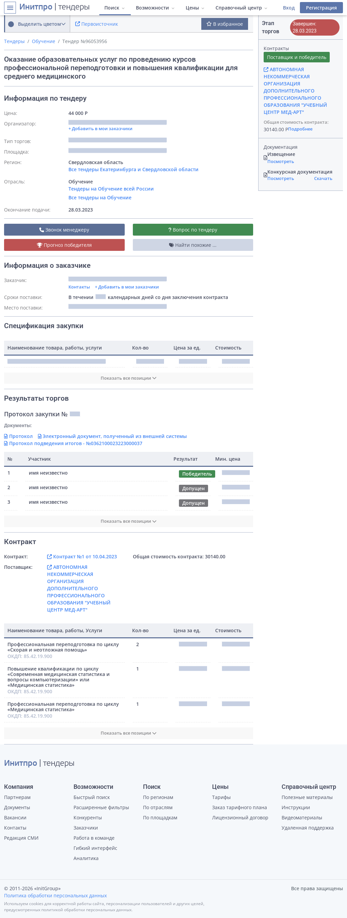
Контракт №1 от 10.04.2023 (82, 556)
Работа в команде (94, 838)
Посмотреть (280, 161)
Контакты (79, 287)
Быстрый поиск (92, 797)
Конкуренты (88, 817)
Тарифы (221, 797)
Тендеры (14, 41)
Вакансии (15, 817)
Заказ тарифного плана (239, 807)
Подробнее (300, 129)
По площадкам (160, 817)
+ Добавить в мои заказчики (127, 287)
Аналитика (86, 858)
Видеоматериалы (302, 817)
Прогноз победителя (64, 245)
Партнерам (17, 797)
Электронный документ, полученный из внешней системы (112, 436)
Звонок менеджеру (64, 229)
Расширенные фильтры (101, 807)
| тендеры (54, 7)
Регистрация (321, 7)
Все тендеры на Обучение (99, 197)
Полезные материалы (307, 797)
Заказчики (86, 827)
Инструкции (296, 807)
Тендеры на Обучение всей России (111, 188)
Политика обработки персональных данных (55, 895)
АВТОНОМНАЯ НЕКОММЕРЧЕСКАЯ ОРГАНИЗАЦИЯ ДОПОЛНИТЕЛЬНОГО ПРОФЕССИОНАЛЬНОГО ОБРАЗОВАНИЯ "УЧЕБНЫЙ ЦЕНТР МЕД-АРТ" (78, 588)
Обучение (43, 41)
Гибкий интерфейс (95, 848)
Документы (17, 807)
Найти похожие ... (193, 245)
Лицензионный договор (240, 817)
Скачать (323, 178)
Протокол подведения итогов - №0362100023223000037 (73, 443)
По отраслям (157, 807)
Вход (289, 7)
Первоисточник (96, 24)
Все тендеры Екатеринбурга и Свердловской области (133, 169)
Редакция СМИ (21, 838)
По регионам (158, 797)
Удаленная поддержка (308, 827)
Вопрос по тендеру (192, 229)
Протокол (18, 436)
